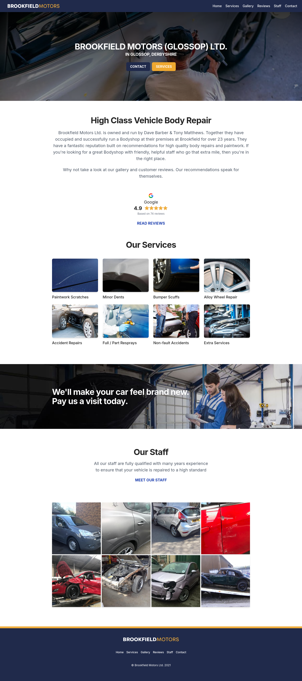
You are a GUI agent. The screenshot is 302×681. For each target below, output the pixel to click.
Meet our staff (151, 480)
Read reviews (151, 223)
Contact (138, 66)
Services (164, 66)
